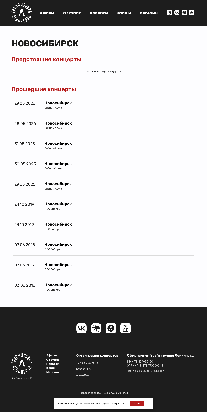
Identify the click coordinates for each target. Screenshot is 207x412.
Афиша (47, 13)
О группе (72, 13)
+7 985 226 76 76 (89, 363)
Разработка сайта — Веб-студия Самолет (103, 392)
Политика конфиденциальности (149, 370)
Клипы (123, 13)
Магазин (149, 13)
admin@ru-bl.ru (89, 375)
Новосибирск (58, 103)
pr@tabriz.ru (86, 369)
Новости (99, 13)
